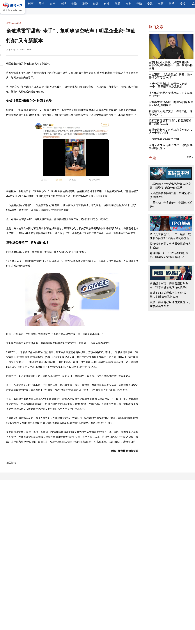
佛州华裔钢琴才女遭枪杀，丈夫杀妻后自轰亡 (171, 94)
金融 (74, 3)
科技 (106, 3)
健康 (96, 3)
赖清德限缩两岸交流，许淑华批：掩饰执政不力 (171, 113)
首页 (8, 23)
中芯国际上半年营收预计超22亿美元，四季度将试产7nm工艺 (170, 185)
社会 (19, 23)
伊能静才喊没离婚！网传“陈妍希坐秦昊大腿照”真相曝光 (171, 104)
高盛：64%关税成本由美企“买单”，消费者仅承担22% (168, 294)
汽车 (128, 3)
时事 (31, 3)
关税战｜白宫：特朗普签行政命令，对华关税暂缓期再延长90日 (169, 285)
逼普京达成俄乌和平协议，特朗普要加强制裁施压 (171, 147)
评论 (139, 3)
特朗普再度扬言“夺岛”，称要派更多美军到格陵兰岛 (170, 122)
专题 (150, 3)
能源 (117, 3)
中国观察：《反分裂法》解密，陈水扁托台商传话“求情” (171, 76)
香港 (41, 3)
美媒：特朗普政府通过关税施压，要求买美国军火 (170, 304)
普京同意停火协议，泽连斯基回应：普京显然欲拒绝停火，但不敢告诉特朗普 (171, 65)
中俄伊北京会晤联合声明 (164, 138)
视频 (182, 3)
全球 (63, 3)
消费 (85, 3)
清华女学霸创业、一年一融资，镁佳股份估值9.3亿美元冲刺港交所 (170, 236)
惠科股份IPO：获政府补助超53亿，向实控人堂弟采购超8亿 (169, 255)
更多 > (189, 157)
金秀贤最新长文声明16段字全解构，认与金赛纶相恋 (171, 131)
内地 (14, 23)
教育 (160, 3)
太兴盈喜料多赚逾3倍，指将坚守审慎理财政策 (171, 195)
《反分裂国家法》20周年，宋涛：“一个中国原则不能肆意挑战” (169, 85)
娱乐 (171, 3)
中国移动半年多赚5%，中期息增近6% (171, 204)
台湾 (52, 3)
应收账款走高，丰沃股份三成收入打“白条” (170, 245)
